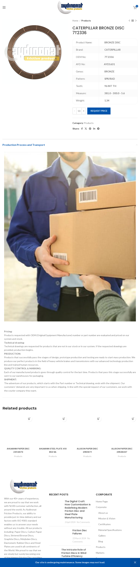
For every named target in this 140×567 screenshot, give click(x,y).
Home (75, 20)
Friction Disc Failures (79, 533)
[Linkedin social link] (94, 128)
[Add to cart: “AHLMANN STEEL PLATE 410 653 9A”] (64, 419)
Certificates (104, 525)
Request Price (99, 111)
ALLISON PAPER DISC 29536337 (122, 450)
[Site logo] (70, 7)
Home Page (102, 503)
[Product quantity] (79, 111)
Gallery (102, 537)
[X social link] (86, 128)
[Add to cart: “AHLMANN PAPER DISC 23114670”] (29, 419)
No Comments (83, 524)
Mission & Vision (106, 520)
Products (86, 20)
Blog (100, 542)
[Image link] (23, 487)
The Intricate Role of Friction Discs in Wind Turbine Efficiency (73, 554)
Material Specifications (110, 531)
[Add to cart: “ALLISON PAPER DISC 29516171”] (98, 419)
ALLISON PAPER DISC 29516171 (87, 450)
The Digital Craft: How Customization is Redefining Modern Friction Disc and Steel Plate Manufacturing (78, 511)
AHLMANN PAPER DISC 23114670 (18, 452)
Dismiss (135, 562)
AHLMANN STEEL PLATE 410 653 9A (52, 450)
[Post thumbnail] (55, 513)
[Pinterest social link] (90, 128)
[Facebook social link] (82, 128)
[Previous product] (129, 20)
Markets (100, 554)
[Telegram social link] (98, 128)
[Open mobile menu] (4, 7)
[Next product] (136, 20)
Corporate (101, 508)
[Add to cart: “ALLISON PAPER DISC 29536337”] (133, 419)
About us (103, 514)
